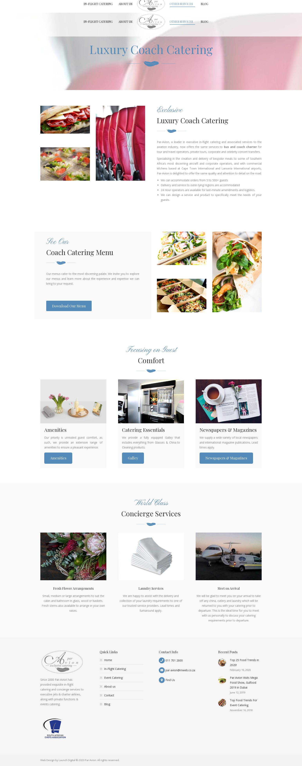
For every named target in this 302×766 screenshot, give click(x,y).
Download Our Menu (247, 3)
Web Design (47, 760)
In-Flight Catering (115, 669)
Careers (196, 3)
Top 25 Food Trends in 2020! (244, 662)
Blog (107, 704)
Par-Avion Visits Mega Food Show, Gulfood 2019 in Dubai (244, 682)
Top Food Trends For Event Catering (243, 702)
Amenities (58, 458)
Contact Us (222, 3)
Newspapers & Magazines (226, 458)
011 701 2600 (174, 660)
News (208, 3)
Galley (133, 458)
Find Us (170, 680)
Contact (109, 695)
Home (108, 660)
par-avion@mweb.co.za (180, 670)
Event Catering (113, 677)
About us (110, 686)
